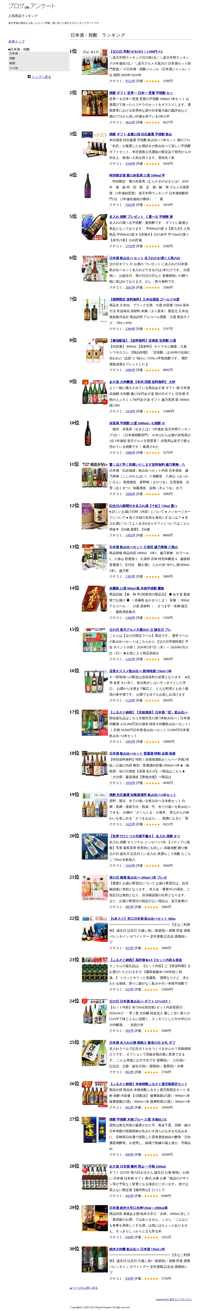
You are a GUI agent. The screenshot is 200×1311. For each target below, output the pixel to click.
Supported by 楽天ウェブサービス (174, 1299)
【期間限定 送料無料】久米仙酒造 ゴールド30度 (144, 299)
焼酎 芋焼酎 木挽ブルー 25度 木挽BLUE (138, 1119)
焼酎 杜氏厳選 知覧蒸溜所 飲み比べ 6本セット (142, 795)
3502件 (130, 204)
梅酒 (12, 63)
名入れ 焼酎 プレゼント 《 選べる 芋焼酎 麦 (141, 216)
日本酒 (13, 53)
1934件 (130, 411)
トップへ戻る (41, 77)
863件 (130, 1072)
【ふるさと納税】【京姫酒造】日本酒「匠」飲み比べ (148, 712)
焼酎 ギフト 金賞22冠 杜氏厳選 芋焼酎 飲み (140, 134)
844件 (130, 1154)
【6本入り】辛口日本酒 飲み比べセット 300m (142, 918)
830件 (130, 1278)
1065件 (130, 741)
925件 (130, 948)
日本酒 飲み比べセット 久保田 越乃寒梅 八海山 (143, 547)
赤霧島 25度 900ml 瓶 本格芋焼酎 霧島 (136, 588)
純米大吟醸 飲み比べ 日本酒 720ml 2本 (137, 1249)
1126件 (130, 700)
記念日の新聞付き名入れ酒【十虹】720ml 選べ (143, 506)
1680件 (130, 494)
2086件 (130, 370)
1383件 (130, 576)
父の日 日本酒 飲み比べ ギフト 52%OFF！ (140, 1001)
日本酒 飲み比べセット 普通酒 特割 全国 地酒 (142, 753)
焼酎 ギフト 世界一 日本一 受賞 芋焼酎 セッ (141, 93)
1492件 (130, 535)
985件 (130, 907)
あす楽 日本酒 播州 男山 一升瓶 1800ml (137, 1166)
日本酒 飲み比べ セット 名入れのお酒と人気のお (144, 258)
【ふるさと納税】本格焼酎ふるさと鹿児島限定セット (148, 1084)
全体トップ (16, 41)
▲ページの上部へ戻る (84, 1287)
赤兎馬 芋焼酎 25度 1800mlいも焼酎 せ (137, 423)
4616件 (130, 122)
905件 (130, 1030)
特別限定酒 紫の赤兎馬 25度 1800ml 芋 (137, 175)
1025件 (130, 824)
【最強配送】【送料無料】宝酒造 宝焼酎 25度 (142, 340)
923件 (130, 989)
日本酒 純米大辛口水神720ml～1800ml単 (138, 1208)
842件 (130, 1196)
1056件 (130, 783)
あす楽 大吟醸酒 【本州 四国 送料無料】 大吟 (142, 382)
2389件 (130, 328)
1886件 (130, 452)
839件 (130, 1237)
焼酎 (12, 58)
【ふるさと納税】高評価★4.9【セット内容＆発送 (145, 960)
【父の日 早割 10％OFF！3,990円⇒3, (136, 51)
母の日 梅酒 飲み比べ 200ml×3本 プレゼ (138, 877)
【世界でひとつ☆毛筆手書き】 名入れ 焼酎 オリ (144, 836)
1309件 (130, 617)
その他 (13, 68)
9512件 (130, 81)
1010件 (130, 865)
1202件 (130, 659)
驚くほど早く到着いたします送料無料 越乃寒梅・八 (147, 464)
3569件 (130, 163)
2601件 (130, 287)
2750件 (130, 246)
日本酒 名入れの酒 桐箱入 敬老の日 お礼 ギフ (142, 1042)
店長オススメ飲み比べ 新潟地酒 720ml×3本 (140, 671)
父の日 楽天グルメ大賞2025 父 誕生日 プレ (140, 629)
